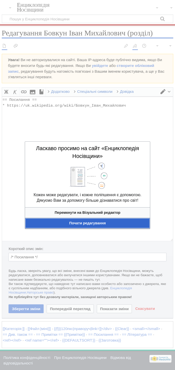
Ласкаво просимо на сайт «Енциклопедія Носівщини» (87, 152)
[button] (87, 213)
